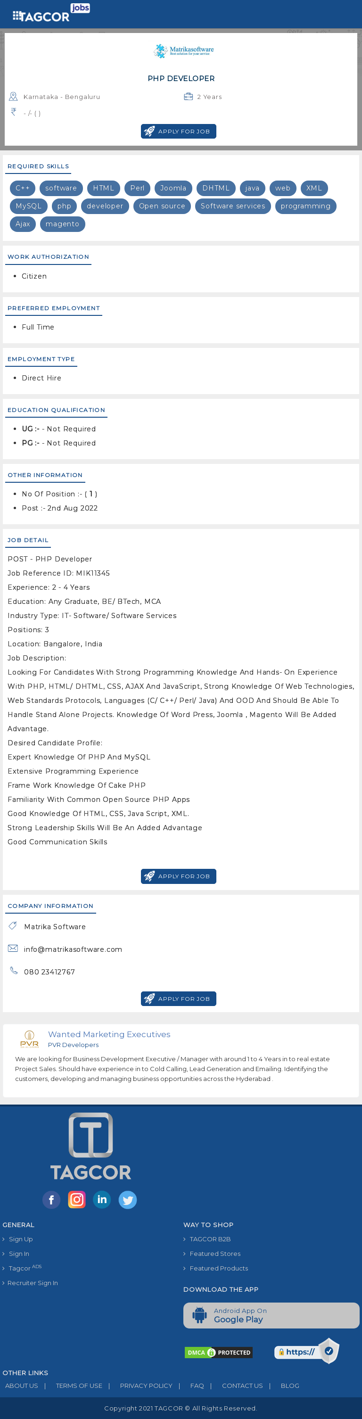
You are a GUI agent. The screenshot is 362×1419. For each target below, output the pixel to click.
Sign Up (17, 1239)
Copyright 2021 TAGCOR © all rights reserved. (180, 1408)
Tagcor (21, 1268)
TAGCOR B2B (207, 1239)
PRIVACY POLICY (137, 1385)
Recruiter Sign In (30, 1283)
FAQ (188, 1385)
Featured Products (215, 1268)
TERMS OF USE (70, 1385)
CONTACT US (233, 1385)
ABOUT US (20, 1385)
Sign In (15, 1253)
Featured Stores (211, 1253)
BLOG (281, 1385)
